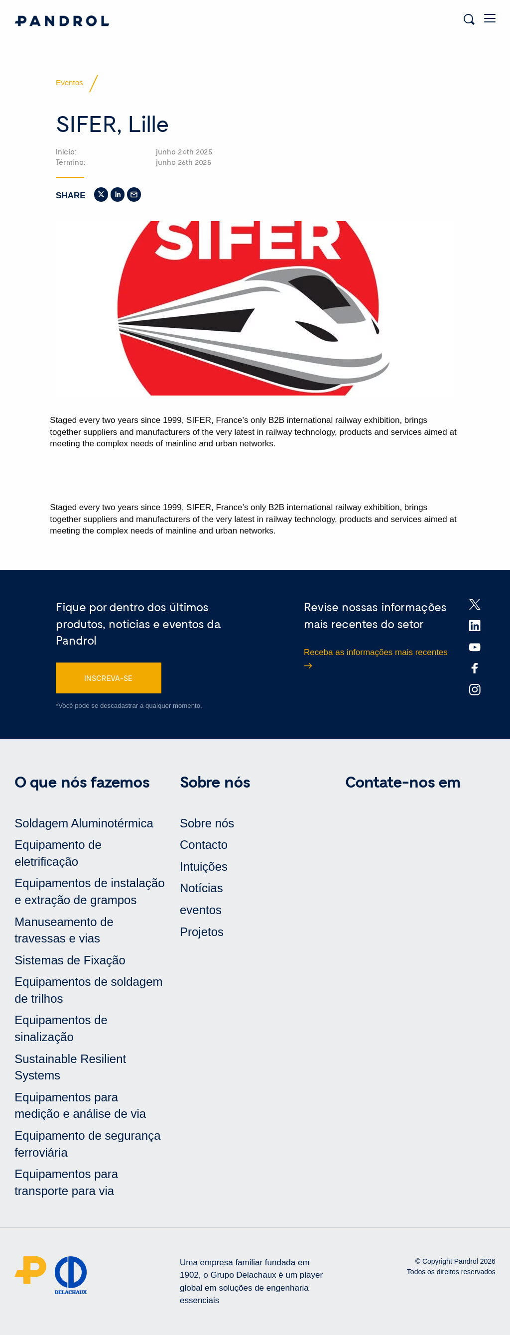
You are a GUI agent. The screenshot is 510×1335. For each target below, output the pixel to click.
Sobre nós (207, 823)
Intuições (204, 866)
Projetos (202, 931)
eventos (201, 910)
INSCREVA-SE (108, 677)
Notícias (201, 888)
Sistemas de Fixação (70, 960)
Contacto (204, 844)
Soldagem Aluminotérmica (83, 823)
